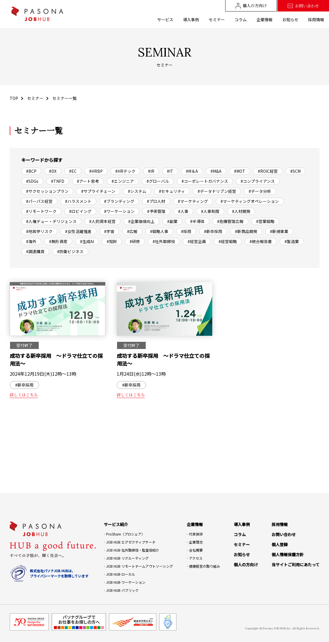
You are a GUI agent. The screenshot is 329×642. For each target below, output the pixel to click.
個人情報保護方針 (288, 554)
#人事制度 (210, 211)
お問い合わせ (303, 6)
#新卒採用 (213, 231)
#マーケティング (193, 201)
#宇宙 (109, 231)
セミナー (217, 19)
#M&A (216, 171)
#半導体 (197, 221)
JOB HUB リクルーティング (127, 558)
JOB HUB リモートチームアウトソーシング (139, 566)
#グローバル (158, 181)
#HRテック (125, 171)
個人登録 (280, 544)
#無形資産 (58, 241)
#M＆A (192, 171)
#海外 (31, 241)
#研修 (135, 241)
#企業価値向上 (141, 221)
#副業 (172, 221)
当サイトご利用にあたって (296, 564)
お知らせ (290, 19)
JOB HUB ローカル (120, 574)
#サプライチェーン (98, 191)
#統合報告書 (261, 241)
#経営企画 (197, 241)
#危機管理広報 (230, 221)
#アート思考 (88, 181)
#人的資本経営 (102, 221)
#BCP (31, 171)
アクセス (196, 558)
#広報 (132, 231)
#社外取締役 (164, 241)
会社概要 (196, 550)
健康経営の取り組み (204, 566)
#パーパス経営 (39, 201)
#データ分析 (260, 191)
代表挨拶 (196, 534)
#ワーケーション (119, 211)
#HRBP (96, 171)
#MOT (239, 171)
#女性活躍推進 (78, 231)
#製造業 (292, 241)
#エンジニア (123, 181)
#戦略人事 (159, 231)
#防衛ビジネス (70, 251)
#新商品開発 (246, 231)
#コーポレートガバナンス (205, 181)
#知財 (112, 241)
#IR (151, 171)
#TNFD (57, 181)
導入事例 (191, 19)
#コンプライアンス (258, 181)
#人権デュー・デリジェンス (51, 221)
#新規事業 (279, 231)
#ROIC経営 (268, 171)
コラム (241, 19)
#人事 (183, 211)
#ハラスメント (78, 201)
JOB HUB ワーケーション (125, 582)
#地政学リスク (39, 231)
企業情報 (264, 19)
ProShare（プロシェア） (125, 534)
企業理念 (196, 542)
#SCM (295, 171)
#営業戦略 (265, 221)
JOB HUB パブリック (122, 590)
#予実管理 (156, 211)
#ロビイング (80, 211)
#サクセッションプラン (47, 191)
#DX (53, 171)
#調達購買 (35, 251)
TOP (14, 98)
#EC (73, 171)
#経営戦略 (228, 241)
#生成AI (87, 241)
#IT (170, 171)
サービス (165, 19)
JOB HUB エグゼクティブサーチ (130, 542)
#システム (137, 191)
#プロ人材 (156, 201)
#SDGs (32, 181)
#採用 (186, 231)
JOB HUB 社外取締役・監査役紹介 (132, 550)
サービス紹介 (116, 524)
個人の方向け (251, 6)
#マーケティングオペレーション (250, 201)
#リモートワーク (41, 211)
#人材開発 (241, 211)
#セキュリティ (172, 191)
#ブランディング (119, 201)
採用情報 (316, 19)
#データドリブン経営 (217, 191)
